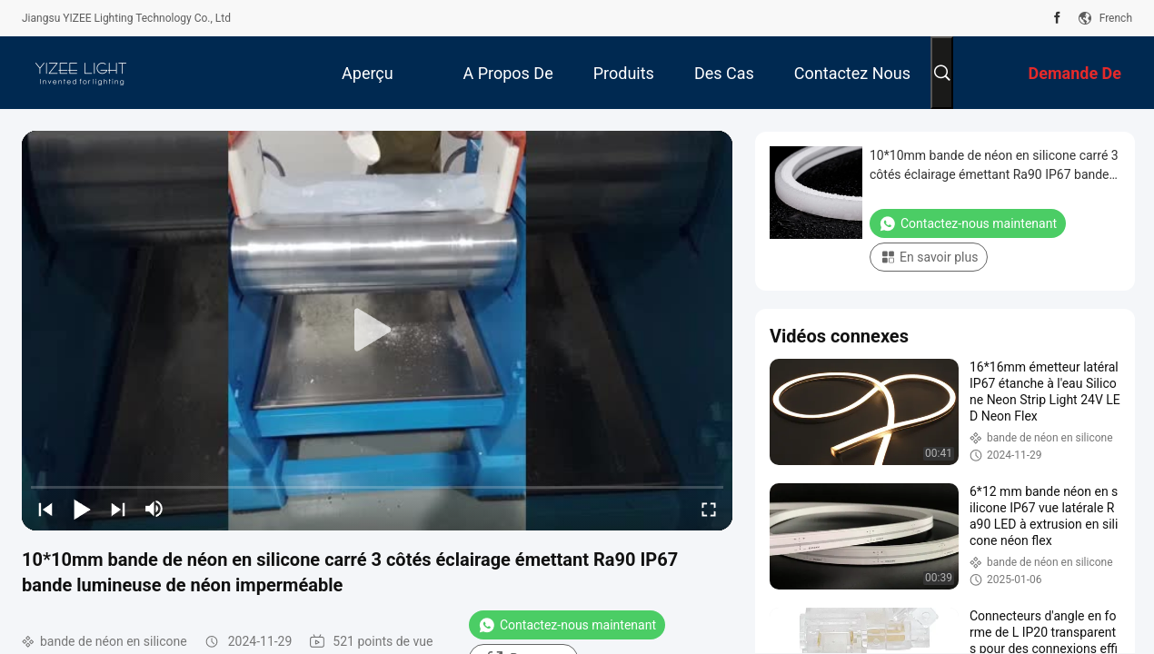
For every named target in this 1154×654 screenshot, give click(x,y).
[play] (377, 330)
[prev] (45, 508)
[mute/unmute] (154, 508)
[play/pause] (82, 508)
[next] (118, 508)
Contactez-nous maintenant (567, 625)
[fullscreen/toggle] (709, 508)
